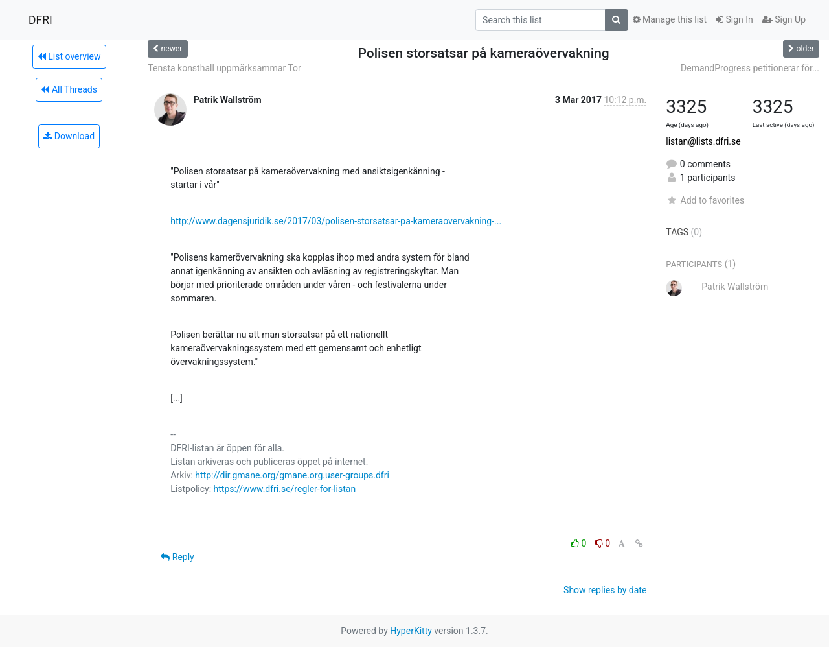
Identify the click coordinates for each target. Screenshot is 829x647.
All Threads (69, 89)
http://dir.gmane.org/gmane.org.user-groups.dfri (292, 475)
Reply (177, 557)
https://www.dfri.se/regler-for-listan (285, 489)
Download (69, 136)
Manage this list (670, 19)
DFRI (40, 20)
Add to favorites (705, 200)
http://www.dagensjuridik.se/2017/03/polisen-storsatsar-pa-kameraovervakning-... (335, 221)
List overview (69, 56)
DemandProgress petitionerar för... (750, 68)
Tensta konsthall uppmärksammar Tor (224, 68)
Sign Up (784, 19)
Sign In (734, 19)
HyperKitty (411, 631)
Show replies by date (604, 590)
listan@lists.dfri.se (703, 141)
